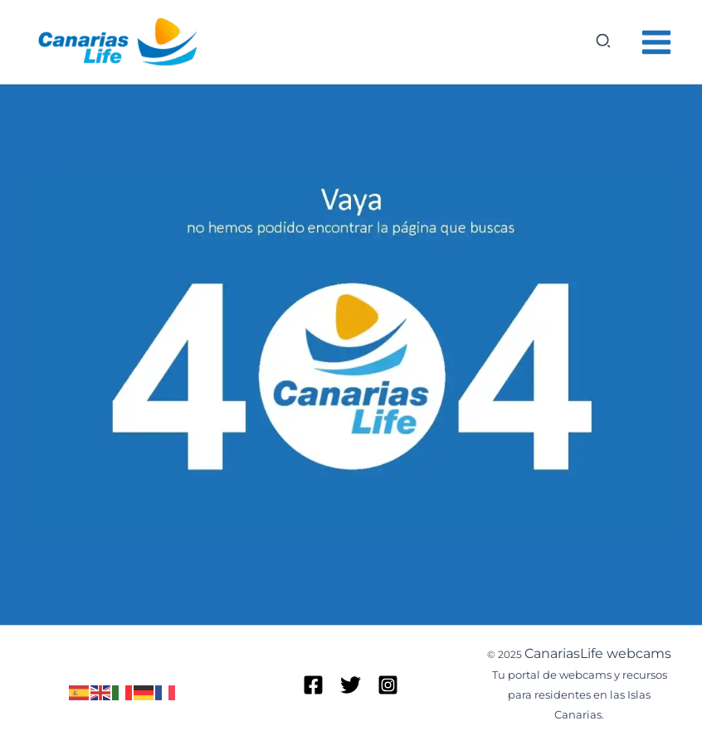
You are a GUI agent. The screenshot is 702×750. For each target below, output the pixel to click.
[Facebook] (313, 685)
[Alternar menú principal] (657, 42)
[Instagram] (388, 685)
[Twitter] (350, 685)
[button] (604, 42)
